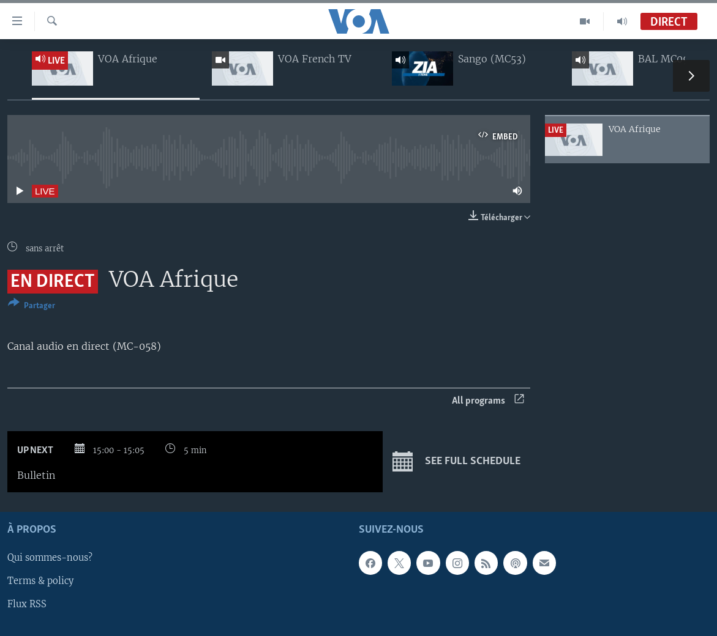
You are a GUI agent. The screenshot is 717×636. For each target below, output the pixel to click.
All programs (488, 401)
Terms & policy (40, 581)
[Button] (31, 306)
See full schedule (456, 461)
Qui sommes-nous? (49, 558)
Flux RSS (27, 604)
